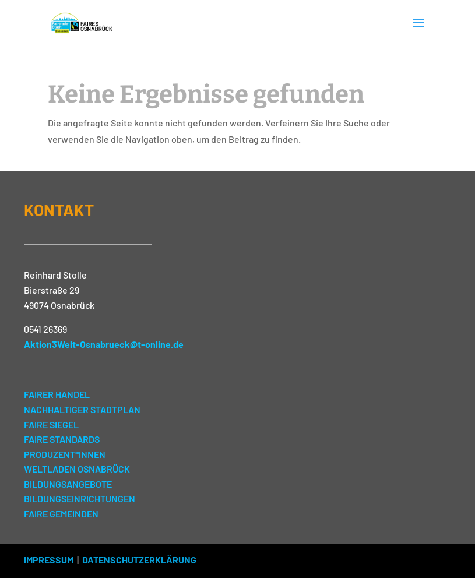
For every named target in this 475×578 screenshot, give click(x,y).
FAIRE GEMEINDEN (61, 513)
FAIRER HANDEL (57, 394)
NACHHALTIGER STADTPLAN (82, 409)
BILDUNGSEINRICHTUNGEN (79, 498)
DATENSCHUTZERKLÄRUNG (139, 559)
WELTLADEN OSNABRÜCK (77, 468)
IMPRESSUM (48, 559)
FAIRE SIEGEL (51, 424)
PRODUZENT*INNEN (64, 454)
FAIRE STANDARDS (62, 439)
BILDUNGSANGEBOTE (68, 483)
